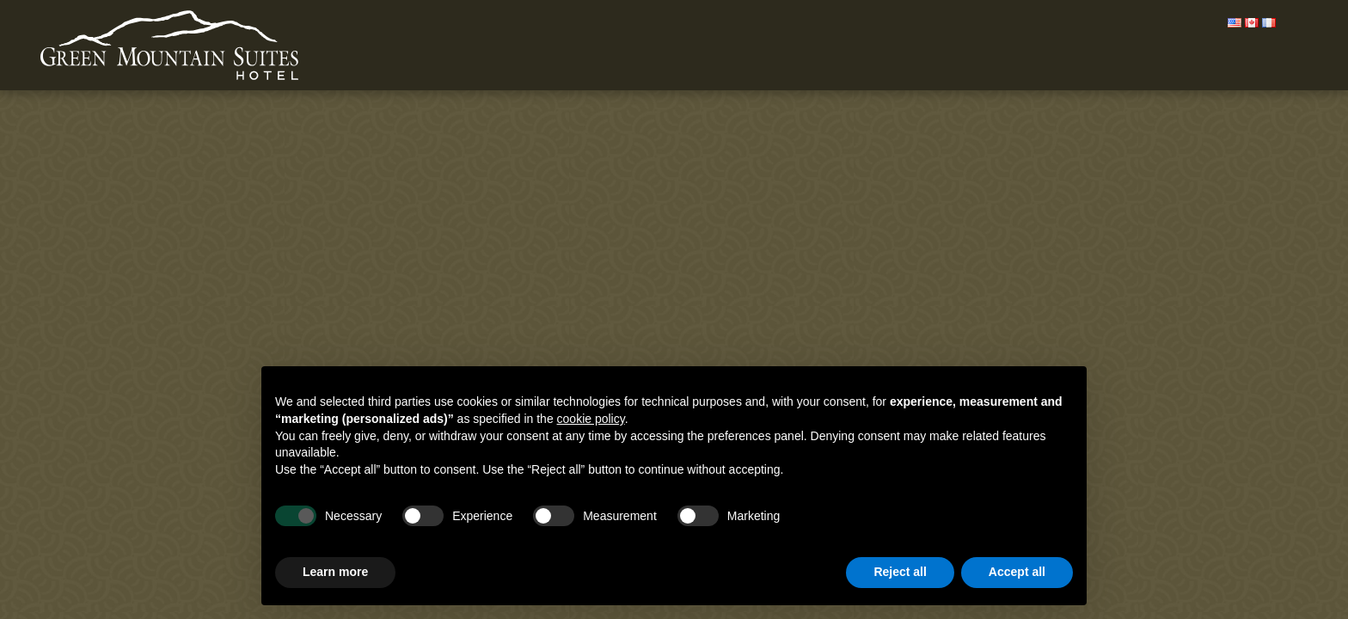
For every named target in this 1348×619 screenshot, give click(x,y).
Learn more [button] (335, 572)
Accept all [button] (1017, 572)
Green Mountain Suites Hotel (169, 46)
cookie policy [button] (591, 419)
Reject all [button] (899, 572)
